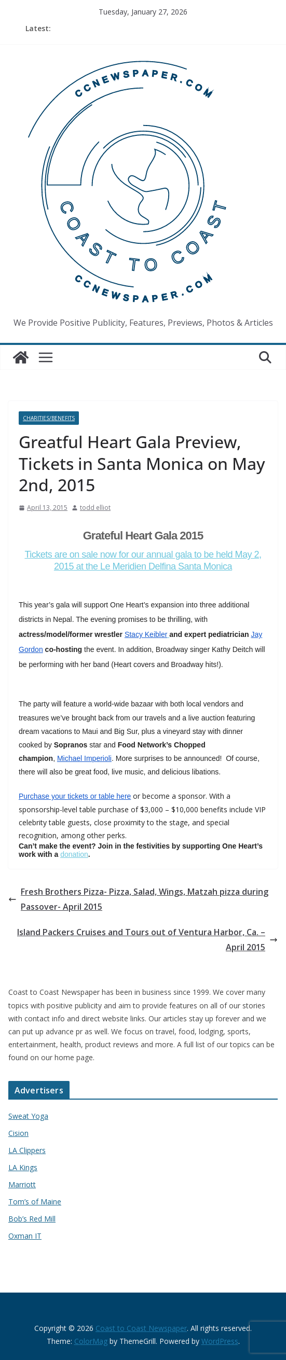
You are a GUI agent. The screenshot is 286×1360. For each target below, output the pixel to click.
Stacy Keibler (146, 634)
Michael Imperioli (84, 758)
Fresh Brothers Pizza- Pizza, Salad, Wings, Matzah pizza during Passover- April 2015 (138, 899)
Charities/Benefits (49, 418)
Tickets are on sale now (71, 554)
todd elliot (95, 507)
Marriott (22, 1184)
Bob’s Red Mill (32, 1219)
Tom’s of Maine (34, 1201)
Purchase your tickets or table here (75, 796)
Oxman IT (25, 1236)
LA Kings (22, 1167)
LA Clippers (27, 1150)
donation (74, 854)
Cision (18, 1133)
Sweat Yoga (28, 1116)
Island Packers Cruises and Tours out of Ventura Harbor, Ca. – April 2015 (147, 939)
